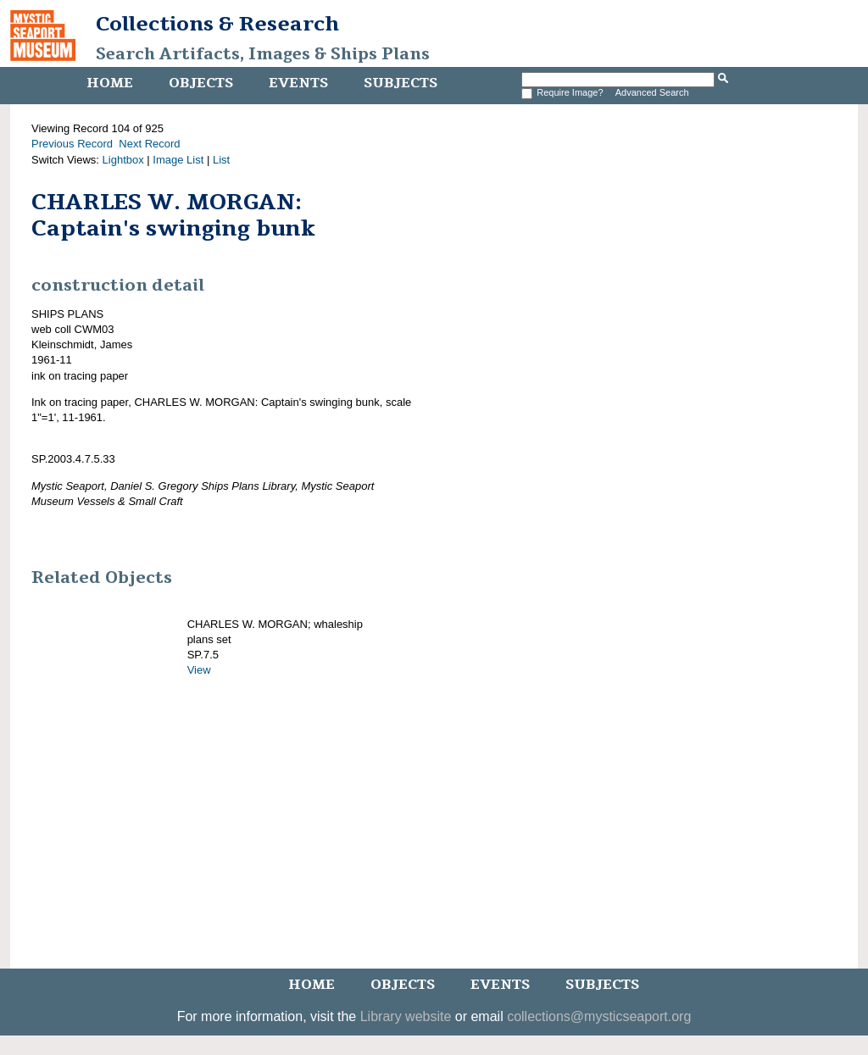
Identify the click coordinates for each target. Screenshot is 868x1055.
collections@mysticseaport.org (599, 1016)
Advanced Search (652, 92)
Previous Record (72, 143)
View (199, 670)
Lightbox (123, 159)
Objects (201, 83)
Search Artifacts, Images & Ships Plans (263, 54)
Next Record (149, 143)
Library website (406, 1016)
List (221, 159)
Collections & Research (217, 23)
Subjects (400, 83)
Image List (178, 159)
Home (109, 83)
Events (298, 83)
